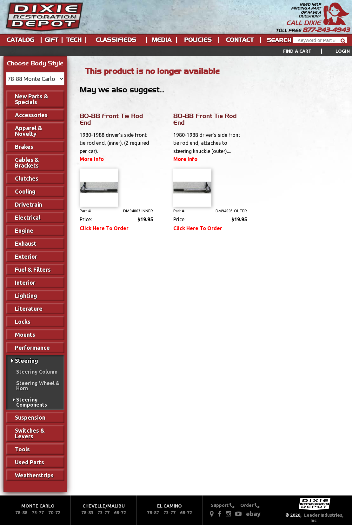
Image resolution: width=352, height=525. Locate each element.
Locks (22, 321)
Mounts (25, 334)
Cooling (25, 191)
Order (250, 505)
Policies (198, 40)
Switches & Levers (30, 433)
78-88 (21, 512)
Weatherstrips (34, 475)
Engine (24, 230)
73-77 (38, 512)
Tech (74, 40)
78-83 (87, 512)
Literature (29, 308)
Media (161, 40)
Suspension (30, 417)
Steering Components (31, 402)
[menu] (176, 51)
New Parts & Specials (31, 99)
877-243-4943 (325, 30)
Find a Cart (297, 51)
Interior (25, 282)
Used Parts (29, 462)
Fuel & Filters (33, 269)
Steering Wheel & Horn (38, 385)
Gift (51, 40)
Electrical (27, 217)
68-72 (120, 512)
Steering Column (36, 372)
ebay (253, 513)
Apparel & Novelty (28, 131)
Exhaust (26, 243)
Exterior (26, 256)
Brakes (24, 146)
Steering (26, 360)
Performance (32, 347)
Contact (240, 40)
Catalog (20, 40)
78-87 (153, 512)
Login (342, 51)
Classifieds (116, 40)
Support (223, 505)
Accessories (31, 115)
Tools (22, 449)
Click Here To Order (104, 228)
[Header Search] (320, 40)
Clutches (26, 178)
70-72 (54, 512)
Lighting (26, 295)
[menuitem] (309, 51)
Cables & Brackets (27, 162)
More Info (92, 159)
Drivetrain (28, 204)
